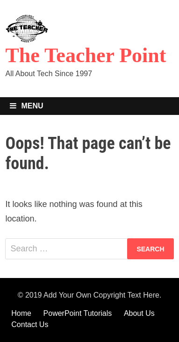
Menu (26, 106)
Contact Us (29, 324)
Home (21, 313)
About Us (139, 313)
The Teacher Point (85, 55)
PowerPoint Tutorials (77, 313)
